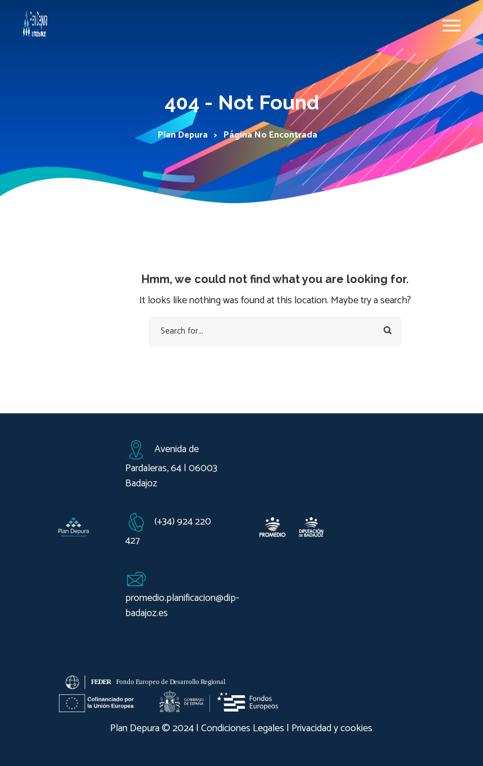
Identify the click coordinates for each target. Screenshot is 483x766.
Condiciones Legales (242, 728)
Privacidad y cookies (331, 728)
